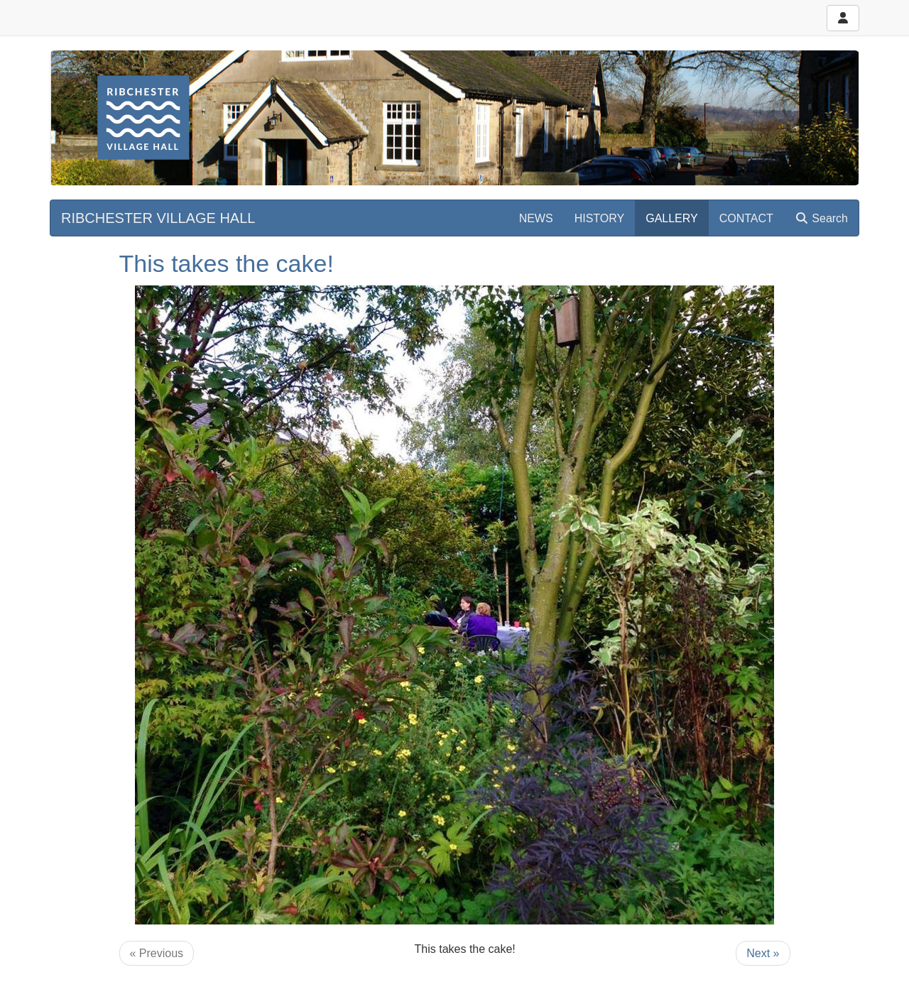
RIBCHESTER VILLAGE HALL (158, 218)
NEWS (536, 218)
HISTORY (600, 218)
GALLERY (672, 218)
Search (821, 218)
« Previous (157, 953)
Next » (762, 953)
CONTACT (746, 218)
